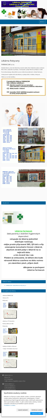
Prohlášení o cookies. (10, 405)
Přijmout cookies (36, 413)
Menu (42, 22)
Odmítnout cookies (36, 410)
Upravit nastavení (23, 410)
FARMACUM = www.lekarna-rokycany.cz (16, 285)
